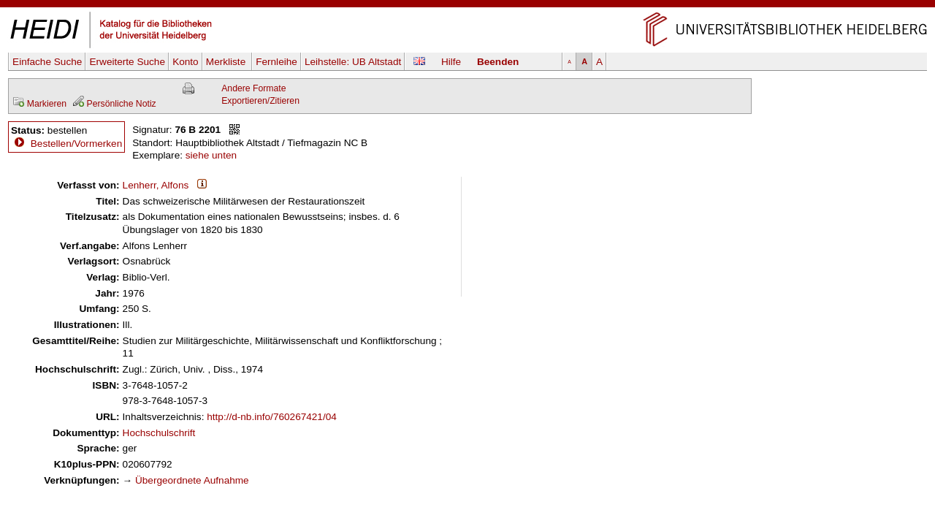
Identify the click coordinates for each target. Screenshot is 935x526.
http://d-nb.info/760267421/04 (272, 416)
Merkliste (227, 61)
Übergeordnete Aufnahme (192, 480)
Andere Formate (253, 88)
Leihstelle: (353, 61)
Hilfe (451, 61)
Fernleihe (276, 61)
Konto (185, 61)
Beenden (498, 61)
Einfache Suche (47, 61)
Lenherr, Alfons (156, 185)
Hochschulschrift (159, 432)
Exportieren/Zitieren (260, 101)
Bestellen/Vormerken (76, 143)
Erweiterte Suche (127, 61)
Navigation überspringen (468, 6)
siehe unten (211, 155)
